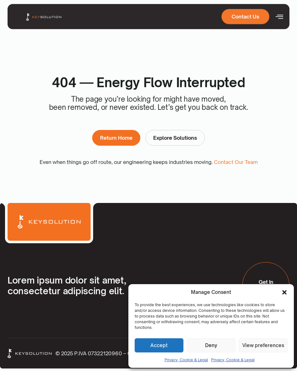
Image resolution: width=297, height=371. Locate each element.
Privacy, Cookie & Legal (186, 359)
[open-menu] (279, 15)
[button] (284, 292)
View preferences (263, 345)
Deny (211, 345)
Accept (159, 345)
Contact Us (245, 16)
